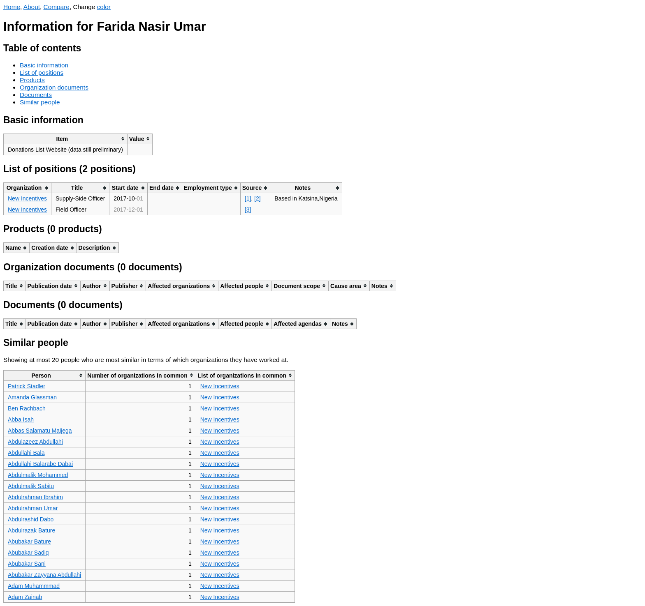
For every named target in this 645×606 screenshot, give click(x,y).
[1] (248, 198)
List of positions (41, 72)
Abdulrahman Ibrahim (35, 497)
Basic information (44, 65)
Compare (57, 6)
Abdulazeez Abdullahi (35, 441)
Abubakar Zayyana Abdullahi (44, 574)
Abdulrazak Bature (31, 530)
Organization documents (54, 87)
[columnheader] (66, 139)
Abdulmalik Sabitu (31, 486)
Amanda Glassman (32, 397)
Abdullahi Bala (26, 452)
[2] (257, 198)
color (104, 6)
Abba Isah (21, 419)
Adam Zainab (25, 597)
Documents (36, 94)
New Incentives (27, 198)
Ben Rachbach (27, 408)
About (31, 6)
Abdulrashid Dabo (30, 519)
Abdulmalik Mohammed (38, 475)
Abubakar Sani (27, 563)
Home (11, 6)
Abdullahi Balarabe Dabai (40, 464)
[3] (248, 209)
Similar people (40, 102)
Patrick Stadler (26, 386)
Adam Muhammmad (34, 586)
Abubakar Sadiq (28, 552)
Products (32, 79)
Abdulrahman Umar (33, 508)
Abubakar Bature (29, 541)
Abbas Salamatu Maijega (40, 430)
